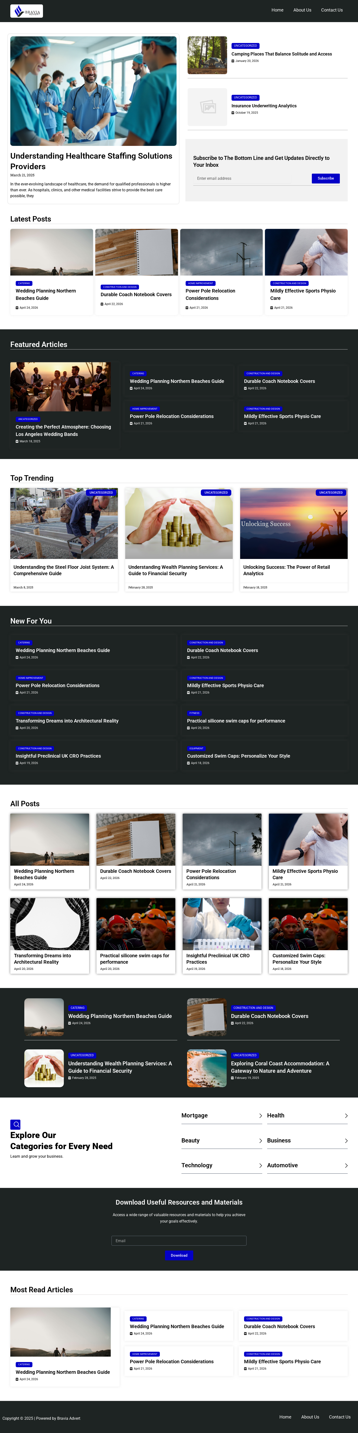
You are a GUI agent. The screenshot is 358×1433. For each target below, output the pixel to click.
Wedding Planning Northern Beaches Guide (46, 294)
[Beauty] (260, 1141)
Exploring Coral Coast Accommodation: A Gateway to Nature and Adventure (280, 1067)
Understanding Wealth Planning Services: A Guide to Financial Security (120, 1067)
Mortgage (194, 1115)
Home (278, 10)
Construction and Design (120, 287)
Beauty (190, 1140)
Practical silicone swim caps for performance (236, 721)
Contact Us (332, 10)
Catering (24, 283)
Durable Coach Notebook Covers (136, 294)
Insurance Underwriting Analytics (264, 105)
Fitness (194, 713)
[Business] (345, 1141)
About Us (302, 10)
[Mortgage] (260, 1115)
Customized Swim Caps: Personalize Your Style (238, 756)
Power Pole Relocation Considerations (210, 294)
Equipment (196, 748)
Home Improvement (200, 283)
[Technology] (260, 1165)
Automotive (282, 1165)
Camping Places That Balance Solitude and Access (282, 53)
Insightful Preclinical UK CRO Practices (58, 756)
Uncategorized (245, 45)
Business (279, 1140)
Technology (196, 1165)
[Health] (345, 1115)
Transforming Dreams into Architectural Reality (67, 721)
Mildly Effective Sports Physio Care (303, 294)
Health (275, 1115)
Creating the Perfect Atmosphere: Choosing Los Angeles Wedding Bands (63, 430)
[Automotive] (345, 1165)
